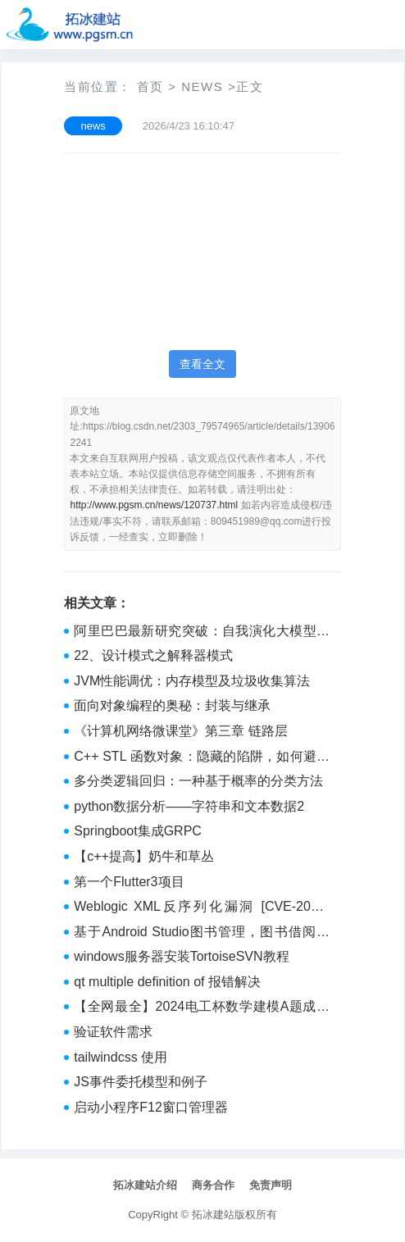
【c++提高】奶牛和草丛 (144, 856)
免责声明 (270, 1185)
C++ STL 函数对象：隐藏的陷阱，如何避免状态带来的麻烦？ (202, 758)
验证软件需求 (113, 1032)
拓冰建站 (213, 1214)
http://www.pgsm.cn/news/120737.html (154, 505)
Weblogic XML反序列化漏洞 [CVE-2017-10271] (202, 908)
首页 (150, 86)
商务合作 (213, 1185)
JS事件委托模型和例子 (140, 1082)
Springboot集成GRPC (138, 831)
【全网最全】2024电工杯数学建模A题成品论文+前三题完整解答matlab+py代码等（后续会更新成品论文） (202, 1008)
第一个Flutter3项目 (129, 882)
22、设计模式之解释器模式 (153, 655)
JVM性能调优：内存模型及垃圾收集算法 (192, 681)
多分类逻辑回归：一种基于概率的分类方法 (198, 781)
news (202, 86)
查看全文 (202, 364)
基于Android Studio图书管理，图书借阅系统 (202, 934)
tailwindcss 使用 (120, 1057)
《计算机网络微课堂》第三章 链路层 (180, 731)
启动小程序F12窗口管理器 (151, 1107)
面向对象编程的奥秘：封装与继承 (172, 705)
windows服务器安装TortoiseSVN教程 (181, 956)
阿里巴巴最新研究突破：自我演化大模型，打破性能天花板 (202, 633)
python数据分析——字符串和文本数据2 (189, 806)
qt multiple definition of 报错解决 (167, 982)
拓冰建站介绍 (145, 1185)
